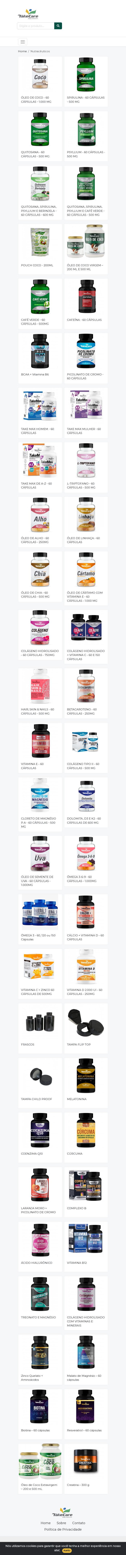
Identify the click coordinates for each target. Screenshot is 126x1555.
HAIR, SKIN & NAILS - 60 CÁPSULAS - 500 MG (37, 711)
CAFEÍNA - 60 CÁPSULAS (84, 320)
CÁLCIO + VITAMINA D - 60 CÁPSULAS (85, 937)
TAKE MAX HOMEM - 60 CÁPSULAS (37, 431)
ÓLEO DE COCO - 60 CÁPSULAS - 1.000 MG (36, 99)
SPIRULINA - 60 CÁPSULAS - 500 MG (86, 99)
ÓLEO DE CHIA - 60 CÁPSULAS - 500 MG (35, 595)
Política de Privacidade (63, 1529)
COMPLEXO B (76, 1208)
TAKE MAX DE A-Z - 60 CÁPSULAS (36, 485)
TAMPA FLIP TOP (79, 1044)
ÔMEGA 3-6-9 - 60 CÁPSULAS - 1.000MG (81, 879)
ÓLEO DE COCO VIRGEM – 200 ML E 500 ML (85, 267)
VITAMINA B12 (77, 1263)
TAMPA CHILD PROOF (36, 1099)
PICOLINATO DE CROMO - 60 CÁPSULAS (85, 376)
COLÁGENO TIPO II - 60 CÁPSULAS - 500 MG (83, 766)
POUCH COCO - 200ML (37, 265)
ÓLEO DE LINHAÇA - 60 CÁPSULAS (83, 540)
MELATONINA (77, 1099)
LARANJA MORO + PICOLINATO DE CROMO (38, 1210)
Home (22, 51)
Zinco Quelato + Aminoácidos (32, 1378)
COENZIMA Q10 (32, 1153)
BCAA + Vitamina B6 (35, 374)
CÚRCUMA (74, 1153)
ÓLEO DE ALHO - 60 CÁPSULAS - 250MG (35, 540)
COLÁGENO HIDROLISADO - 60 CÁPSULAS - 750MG (40, 653)
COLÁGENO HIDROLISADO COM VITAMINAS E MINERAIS (86, 1321)
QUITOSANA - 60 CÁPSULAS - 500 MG (35, 154)
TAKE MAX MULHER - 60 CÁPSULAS (84, 431)
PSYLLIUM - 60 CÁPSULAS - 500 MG (86, 154)
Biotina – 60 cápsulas (35, 1430)
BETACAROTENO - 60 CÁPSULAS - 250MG (82, 711)
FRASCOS (27, 1044)
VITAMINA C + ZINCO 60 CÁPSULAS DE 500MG (37, 992)
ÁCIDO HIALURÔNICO (36, 1263)
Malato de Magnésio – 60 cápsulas (84, 1378)
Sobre (61, 1523)
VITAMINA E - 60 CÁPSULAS (32, 766)
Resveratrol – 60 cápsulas (84, 1430)
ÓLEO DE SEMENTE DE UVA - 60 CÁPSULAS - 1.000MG (37, 881)
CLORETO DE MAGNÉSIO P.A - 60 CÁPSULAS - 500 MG (38, 822)
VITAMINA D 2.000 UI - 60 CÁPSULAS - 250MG (84, 992)
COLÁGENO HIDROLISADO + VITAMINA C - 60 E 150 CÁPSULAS (86, 655)
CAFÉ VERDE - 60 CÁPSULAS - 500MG (35, 322)
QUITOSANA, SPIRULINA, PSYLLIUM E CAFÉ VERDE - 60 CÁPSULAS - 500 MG (86, 211)
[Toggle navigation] (23, 41)
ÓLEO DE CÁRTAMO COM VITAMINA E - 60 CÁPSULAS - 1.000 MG (85, 596)
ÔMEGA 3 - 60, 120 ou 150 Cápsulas (38, 937)
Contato (78, 1523)
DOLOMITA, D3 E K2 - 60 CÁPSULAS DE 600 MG (84, 820)
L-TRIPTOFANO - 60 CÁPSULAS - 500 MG (81, 485)
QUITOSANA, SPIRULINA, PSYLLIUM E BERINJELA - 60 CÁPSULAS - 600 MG (39, 211)
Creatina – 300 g (78, 1485)
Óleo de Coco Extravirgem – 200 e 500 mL (39, 1487)
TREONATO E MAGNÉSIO (38, 1317)
